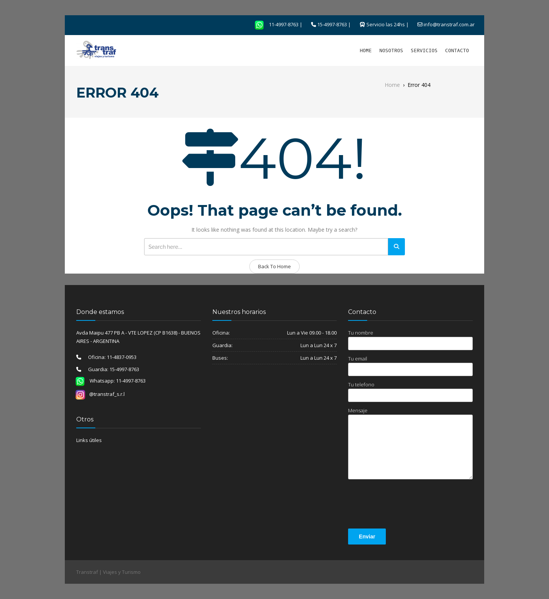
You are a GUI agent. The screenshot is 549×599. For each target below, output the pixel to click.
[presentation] (406, 505)
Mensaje (410, 443)
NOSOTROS (391, 50)
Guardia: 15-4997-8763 (110, 369)
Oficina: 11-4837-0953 (108, 357)
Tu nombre (410, 339)
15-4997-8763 (332, 24)
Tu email (410, 365)
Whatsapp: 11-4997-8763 (108, 380)
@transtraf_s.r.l (100, 394)
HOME (366, 50)
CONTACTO (457, 50)
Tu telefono (410, 391)
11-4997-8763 (274, 24)
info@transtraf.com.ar (449, 24)
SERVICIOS (424, 50)
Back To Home (274, 266)
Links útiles (89, 440)
